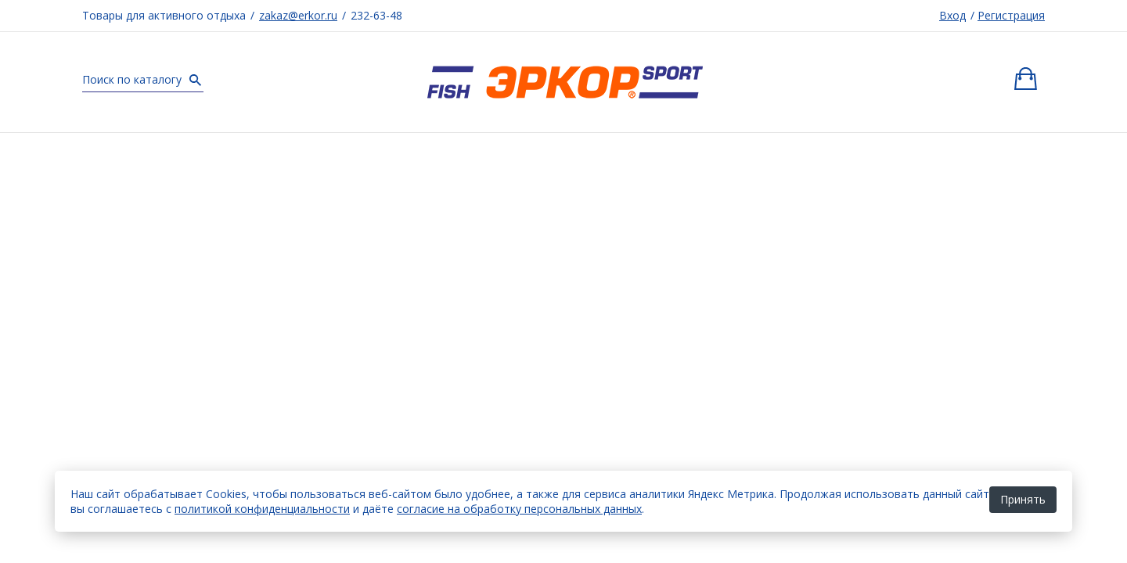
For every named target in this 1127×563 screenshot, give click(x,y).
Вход (952, 15)
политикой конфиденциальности (262, 508)
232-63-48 (376, 15)
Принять (1023, 499)
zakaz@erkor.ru (298, 15)
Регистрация (1011, 15)
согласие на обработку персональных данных (519, 508)
